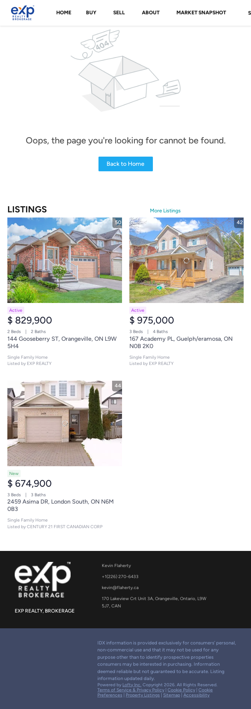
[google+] (20, 644)
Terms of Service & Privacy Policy (130, 689)
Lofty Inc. (131, 684)
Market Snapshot (201, 13)
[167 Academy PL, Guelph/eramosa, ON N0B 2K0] (186, 260)
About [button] (150, 13)
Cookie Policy (181, 689)
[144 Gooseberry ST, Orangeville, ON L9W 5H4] (64, 260)
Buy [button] (91, 13)
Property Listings (143, 695)
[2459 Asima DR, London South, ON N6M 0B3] (64, 424)
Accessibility (196, 695)
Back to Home (125, 163)
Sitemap (171, 695)
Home (63, 13)
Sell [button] (119, 13)
